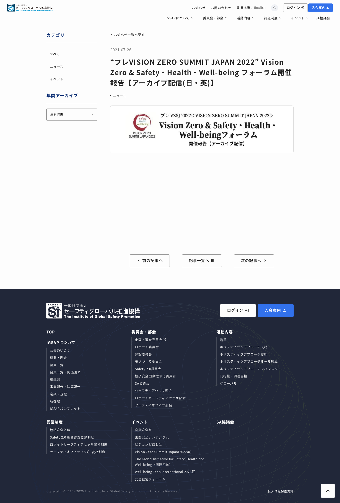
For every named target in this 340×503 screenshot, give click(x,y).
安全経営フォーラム (150, 479)
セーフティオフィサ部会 (153, 405)
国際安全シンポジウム (152, 437)
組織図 (55, 379)
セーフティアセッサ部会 (153, 390)
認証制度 (271, 18)
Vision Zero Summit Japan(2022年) (163, 451)
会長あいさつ (60, 350)
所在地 (55, 401)
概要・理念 (58, 357)
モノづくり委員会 (148, 361)
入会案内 (318, 7)
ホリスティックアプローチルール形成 (249, 361)
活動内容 (243, 18)
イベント (298, 18)
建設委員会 (143, 354)
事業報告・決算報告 (65, 386)
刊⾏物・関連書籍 (233, 376)
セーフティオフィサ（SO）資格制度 (77, 451)
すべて (55, 54)
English (260, 7)
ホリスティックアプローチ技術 (244, 354)
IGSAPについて (177, 18)
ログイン (295, 7)
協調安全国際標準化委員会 (155, 376)
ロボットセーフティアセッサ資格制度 (79, 444)
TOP (50, 332)
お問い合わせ (221, 7)
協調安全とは (60, 429)
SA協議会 (322, 18)
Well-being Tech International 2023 (163, 471)
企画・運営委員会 (148, 339)
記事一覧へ (202, 260)
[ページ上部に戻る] (328, 491)
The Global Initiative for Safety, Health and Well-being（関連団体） (169, 462)
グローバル (228, 383)
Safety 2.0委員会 (148, 368)
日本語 (245, 7)
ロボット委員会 (147, 347)
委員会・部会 (213, 18)
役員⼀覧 (57, 365)
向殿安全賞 (143, 429)
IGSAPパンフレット (65, 408)
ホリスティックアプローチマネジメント (250, 368)
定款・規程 (58, 394)
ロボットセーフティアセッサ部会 (160, 398)
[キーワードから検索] (274, 7)
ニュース (119, 95)
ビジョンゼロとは (148, 444)
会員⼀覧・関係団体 (65, 372)
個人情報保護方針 (281, 491)
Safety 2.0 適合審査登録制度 (72, 437)
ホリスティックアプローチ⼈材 (244, 347)
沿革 (223, 339)
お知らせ (199, 7)
